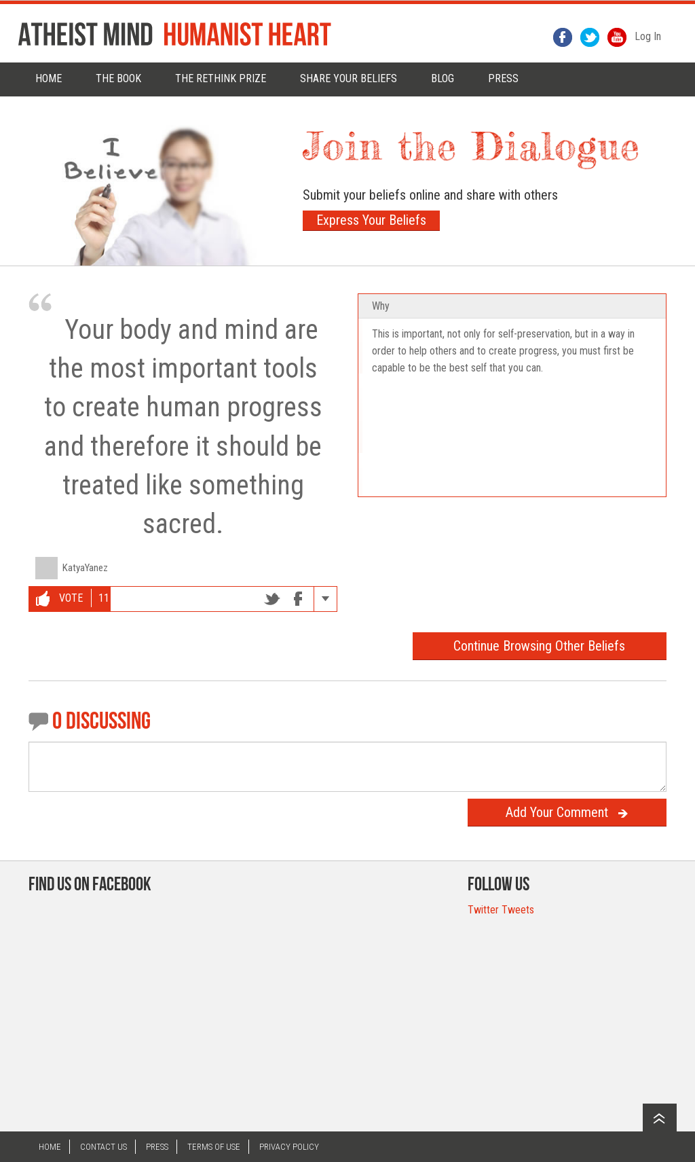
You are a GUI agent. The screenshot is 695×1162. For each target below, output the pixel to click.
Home (48, 78)
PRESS (503, 78)
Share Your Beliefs (348, 78)
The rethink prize (220, 78)
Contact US (103, 1147)
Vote (59, 598)
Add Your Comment (567, 812)
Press (157, 1147)
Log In (648, 36)
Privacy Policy (289, 1147)
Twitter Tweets (501, 909)
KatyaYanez (85, 568)
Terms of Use (213, 1147)
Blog (442, 78)
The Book (118, 78)
